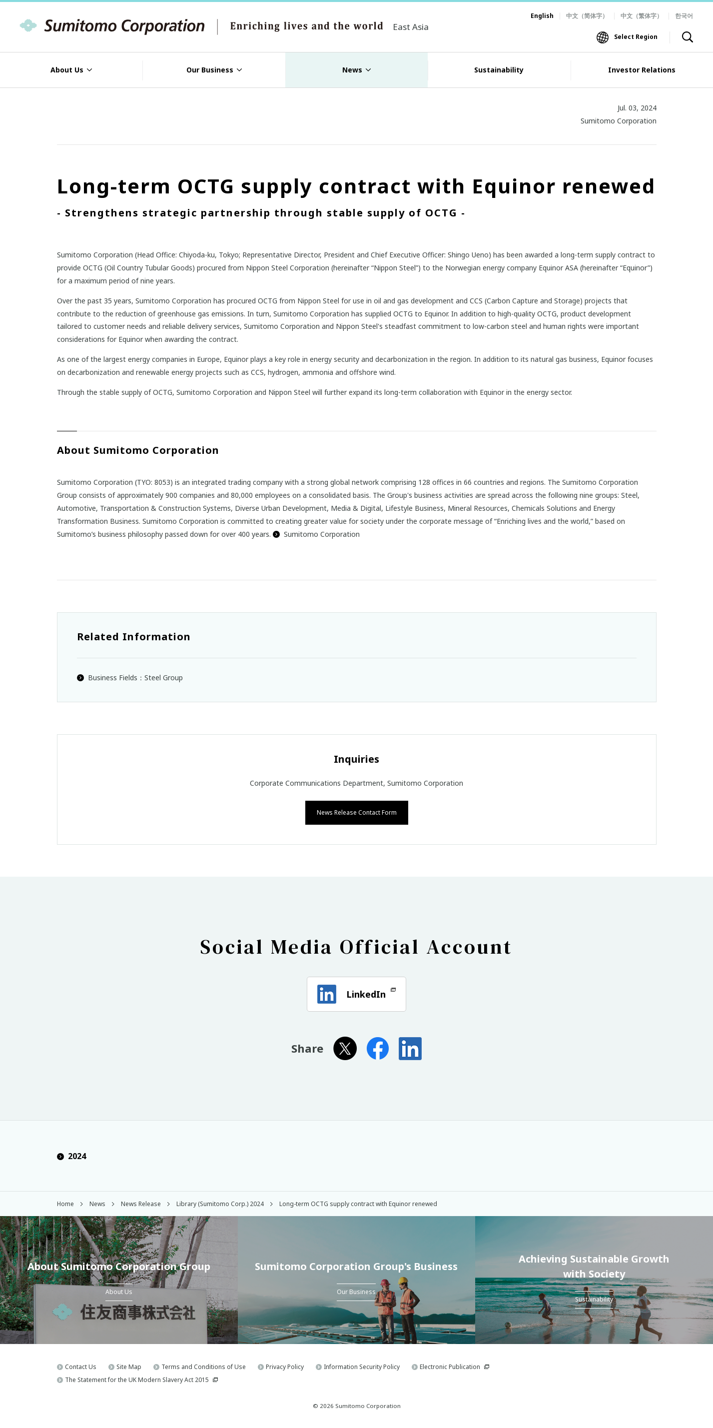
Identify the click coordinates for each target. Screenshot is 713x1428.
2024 (71, 1155)
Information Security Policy (362, 1366)
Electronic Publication (450, 1366)
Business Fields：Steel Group (135, 677)
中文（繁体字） (642, 15)
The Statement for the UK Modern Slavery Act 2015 (137, 1379)
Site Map (128, 1366)
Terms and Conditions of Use (203, 1366)
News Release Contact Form (357, 811)
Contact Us (80, 1366)
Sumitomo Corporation (316, 534)
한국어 (684, 15)
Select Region (636, 36)
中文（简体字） (587, 15)
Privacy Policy (285, 1366)
